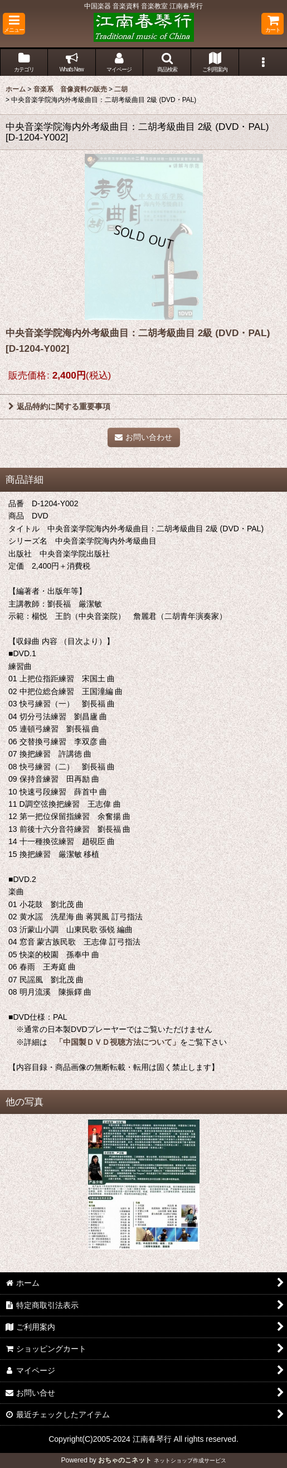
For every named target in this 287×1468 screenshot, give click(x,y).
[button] (14, 24)
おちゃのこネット (125, 1460)
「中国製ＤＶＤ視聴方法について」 (113, 1042)
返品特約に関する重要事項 (59, 406)
